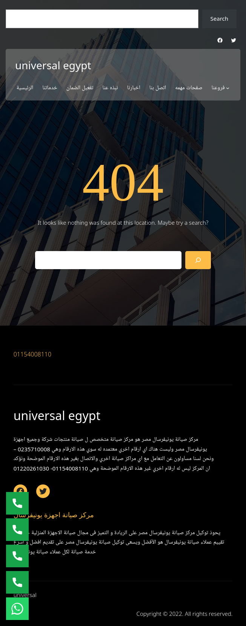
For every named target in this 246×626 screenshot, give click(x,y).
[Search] (198, 260)
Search (219, 18)
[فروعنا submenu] (227, 88)
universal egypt (53, 65)
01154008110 (33, 354)
